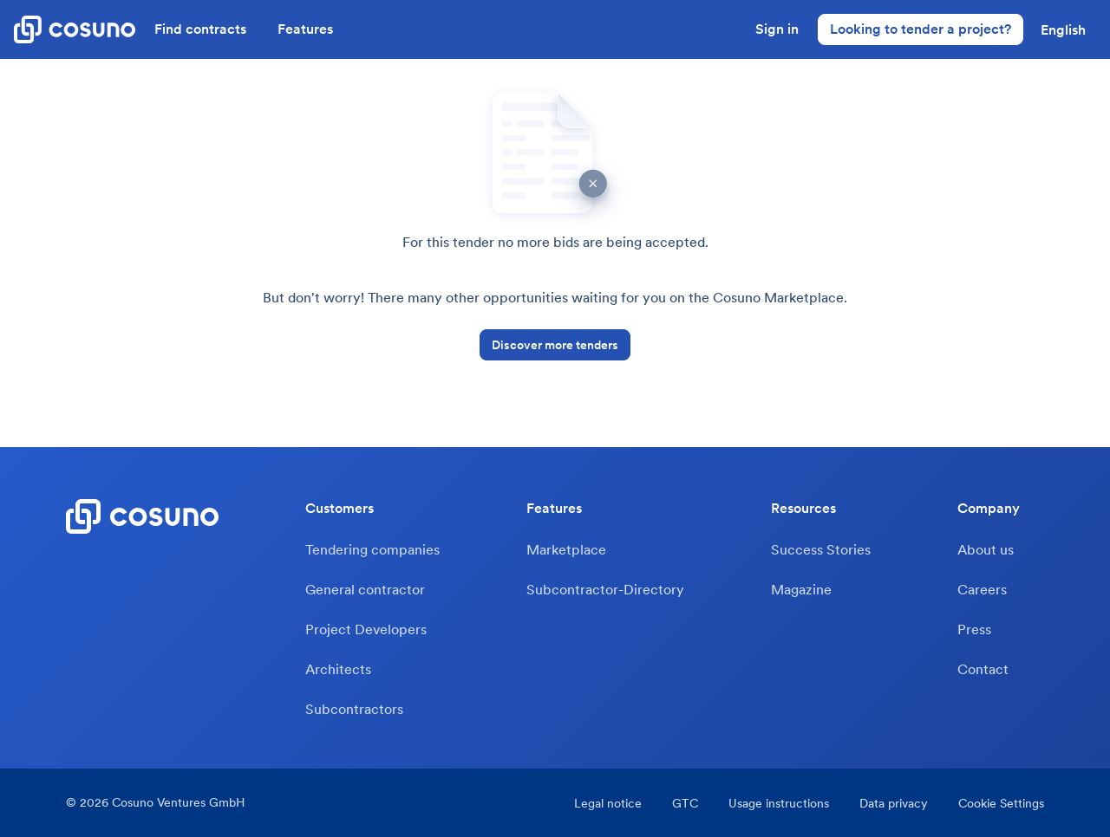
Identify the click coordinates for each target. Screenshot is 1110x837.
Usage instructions (778, 803)
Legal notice (608, 803)
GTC (685, 803)
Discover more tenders (555, 345)
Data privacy (893, 803)
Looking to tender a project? (920, 28)
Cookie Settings (1001, 803)
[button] (1063, 29)
